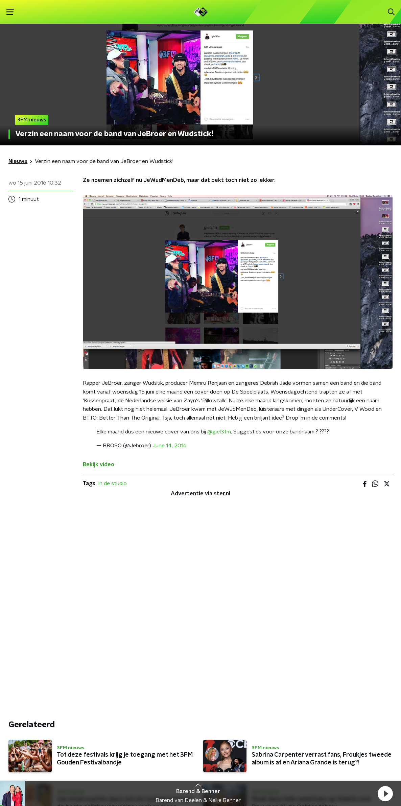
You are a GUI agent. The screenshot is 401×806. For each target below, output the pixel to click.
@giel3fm (219, 431)
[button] (385, 793)
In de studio (112, 483)
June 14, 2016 (169, 445)
